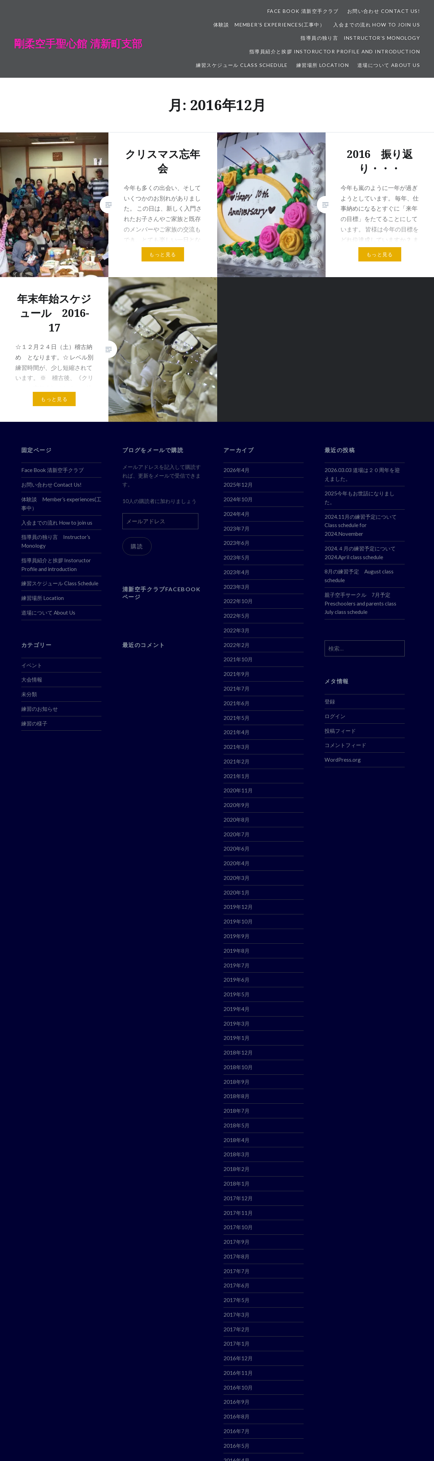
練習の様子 (34, 723)
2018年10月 (238, 1067)
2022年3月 (236, 630)
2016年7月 (236, 1431)
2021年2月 (236, 761)
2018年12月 (238, 1052)
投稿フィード (340, 731)
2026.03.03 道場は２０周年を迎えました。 (362, 474)
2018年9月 (236, 1082)
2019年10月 (238, 921)
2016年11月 (238, 1373)
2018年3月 (236, 1154)
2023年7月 (236, 528)
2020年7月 (236, 834)
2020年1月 (236, 892)
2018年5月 (236, 1125)
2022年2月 (236, 645)
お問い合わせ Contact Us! (383, 11)
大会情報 (31, 679)
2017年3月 (236, 1314)
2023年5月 (236, 557)
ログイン (335, 716)
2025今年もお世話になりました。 (360, 497)
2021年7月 (236, 688)
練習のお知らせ (39, 709)
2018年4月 (236, 1140)
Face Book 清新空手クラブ (303, 11)
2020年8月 (236, 819)
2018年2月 (236, 1169)
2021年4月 (236, 732)
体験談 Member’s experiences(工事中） (269, 25)
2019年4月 (236, 1009)
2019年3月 (236, 1023)
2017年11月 (238, 1213)
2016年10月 (238, 1387)
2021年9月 (236, 674)
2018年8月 (236, 1096)
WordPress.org (343, 759)
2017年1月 (236, 1343)
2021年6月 (236, 703)
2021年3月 (236, 747)
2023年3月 (236, 587)
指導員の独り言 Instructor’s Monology (360, 38)
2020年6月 (236, 848)
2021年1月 (236, 776)
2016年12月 (238, 1358)
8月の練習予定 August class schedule (359, 575)
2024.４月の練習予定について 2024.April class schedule (360, 552)
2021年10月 (238, 659)
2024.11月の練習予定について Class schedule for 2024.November (363, 525)
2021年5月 (236, 718)
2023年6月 (236, 543)
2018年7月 (236, 1111)
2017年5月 (236, 1300)
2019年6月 (236, 979)
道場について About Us (388, 65)
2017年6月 (236, 1285)
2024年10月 (238, 499)
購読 (137, 546)
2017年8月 (236, 1256)
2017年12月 (238, 1198)
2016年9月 (236, 1402)
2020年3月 (236, 878)
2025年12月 (238, 484)
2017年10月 (238, 1227)
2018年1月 (236, 1183)
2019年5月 (236, 994)
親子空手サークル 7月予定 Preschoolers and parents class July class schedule (360, 603)
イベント (31, 665)
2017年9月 (236, 1242)
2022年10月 (238, 601)
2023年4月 (236, 572)
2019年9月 (236, 936)
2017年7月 (236, 1271)
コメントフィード (345, 745)
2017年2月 (236, 1329)
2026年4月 (236, 470)
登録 (330, 701)
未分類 (29, 694)
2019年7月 (236, 965)
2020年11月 (238, 790)
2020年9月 (236, 805)
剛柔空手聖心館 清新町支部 (78, 43)
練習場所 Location (322, 65)
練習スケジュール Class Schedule (242, 65)
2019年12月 (238, 907)
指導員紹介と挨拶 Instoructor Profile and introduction (334, 51)
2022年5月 (236, 615)
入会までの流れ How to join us (376, 25)
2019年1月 (236, 1038)
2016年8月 (236, 1416)
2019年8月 (236, 951)
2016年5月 (236, 1446)
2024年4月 (236, 514)
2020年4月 (236, 863)
